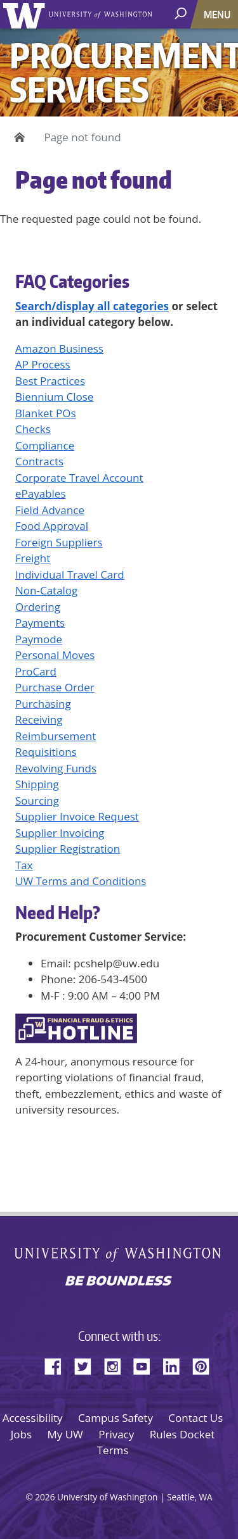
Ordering (37, 607)
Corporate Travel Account (79, 477)
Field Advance (49, 510)
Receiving (38, 719)
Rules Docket (182, 1434)
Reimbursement (55, 736)
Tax (24, 865)
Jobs (21, 1434)
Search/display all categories (92, 306)
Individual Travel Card (69, 574)
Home (17, 137)
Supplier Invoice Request (77, 816)
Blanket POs (45, 413)
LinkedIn (175, 1364)
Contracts (39, 461)
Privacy (116, 1434)
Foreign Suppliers (59, 542)
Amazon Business (59, 348)
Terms (113, 1450)
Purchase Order (55, 687)
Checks (33, 429)
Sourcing (37, 800)
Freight (32, 558)
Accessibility (33, 1417)
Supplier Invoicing (59, 833)
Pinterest (205, 1364)
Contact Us (195, 1417)
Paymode (38, 639)
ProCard (35, 671)
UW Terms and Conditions (80, 881)
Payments (40, 622)
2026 (45, 1497)
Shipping (37, 784)
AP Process (42, 364)
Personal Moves (55, 655)
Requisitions (46, 751)
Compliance (44, 445)
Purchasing (43, 703)
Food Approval (51, 525)
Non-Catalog (46, 590)
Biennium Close (54, 396)
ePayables (40, 493)
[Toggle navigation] (218, 14)
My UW (65, 1434)
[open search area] (182, 13)
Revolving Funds (55, 768)
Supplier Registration (67, 848)
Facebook (57, 1364)
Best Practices (50, 381)
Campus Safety (115, 1417)
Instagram (116, 1364)
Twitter (87, 1364)
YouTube (146, 1364)
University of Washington (26, 14)
